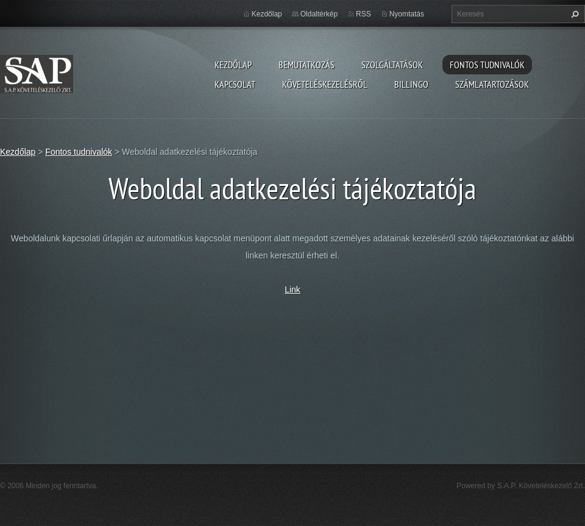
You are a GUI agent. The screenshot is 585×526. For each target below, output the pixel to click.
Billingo (411, 84)
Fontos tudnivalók (487, 65)
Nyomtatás (406, 14)
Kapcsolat (234, 84)
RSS (363, 14)
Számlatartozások (492, 84)
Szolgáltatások (392, 65)
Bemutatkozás (306, 65)
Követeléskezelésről (324, 84)
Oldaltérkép (319, 14)
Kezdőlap (233, 65)
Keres (573, 14)
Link (292, 289)
